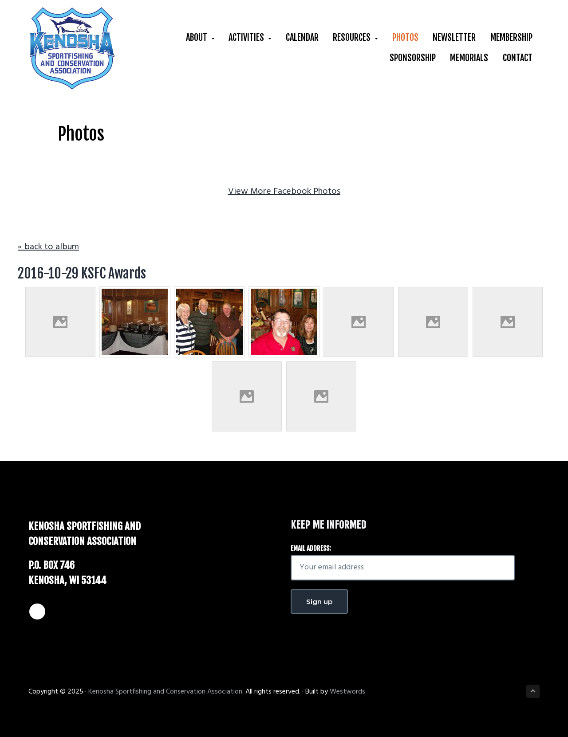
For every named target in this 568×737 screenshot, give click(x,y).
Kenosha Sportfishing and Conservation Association (165, 692)
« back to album (48, 247)
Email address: (311, 548)
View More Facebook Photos (284, 191)
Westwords (347, 692)
